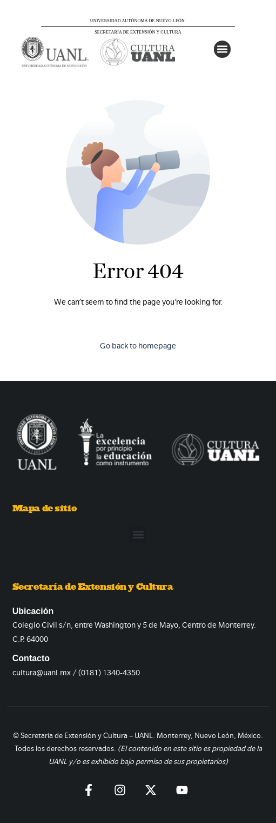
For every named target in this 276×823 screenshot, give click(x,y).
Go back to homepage (138, 345)
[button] (222, 49)
